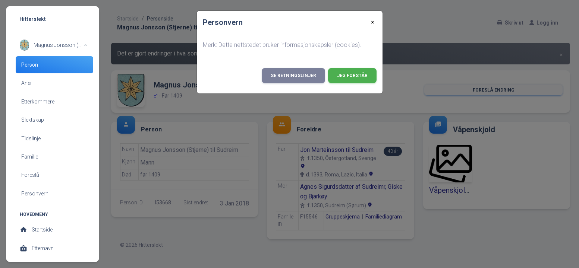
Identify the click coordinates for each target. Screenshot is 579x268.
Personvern (34, 194)
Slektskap (32, 120)
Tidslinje (31, 138)
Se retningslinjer (293, 75)
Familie (29, 157)
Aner (26, 83)
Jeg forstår (352, 75)
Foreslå (30, 175)
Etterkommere (37, 102)
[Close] (373, 22)
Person (29, 65)
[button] (53, 45)
